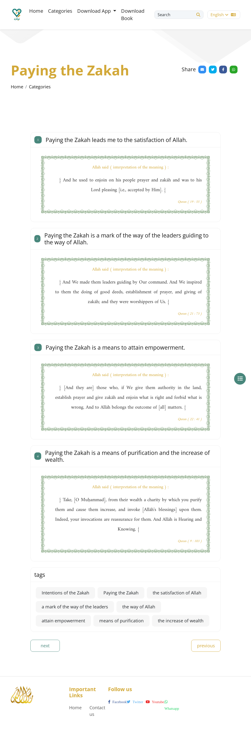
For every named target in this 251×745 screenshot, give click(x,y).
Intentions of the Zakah (65, 593)
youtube (155, 702)
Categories (60, 11)
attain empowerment (63, 621)
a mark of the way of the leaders (75, 607)
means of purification (121, 621)
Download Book (132, 15)
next (45, 646)
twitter (135, 702)
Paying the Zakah (120, 593)
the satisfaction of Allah (177, 593)
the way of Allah (138, 607)
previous (206, 646)
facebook (117, 702)
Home (36, 11)
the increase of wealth (180, 621)
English (223, 14)
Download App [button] (94, 11)
